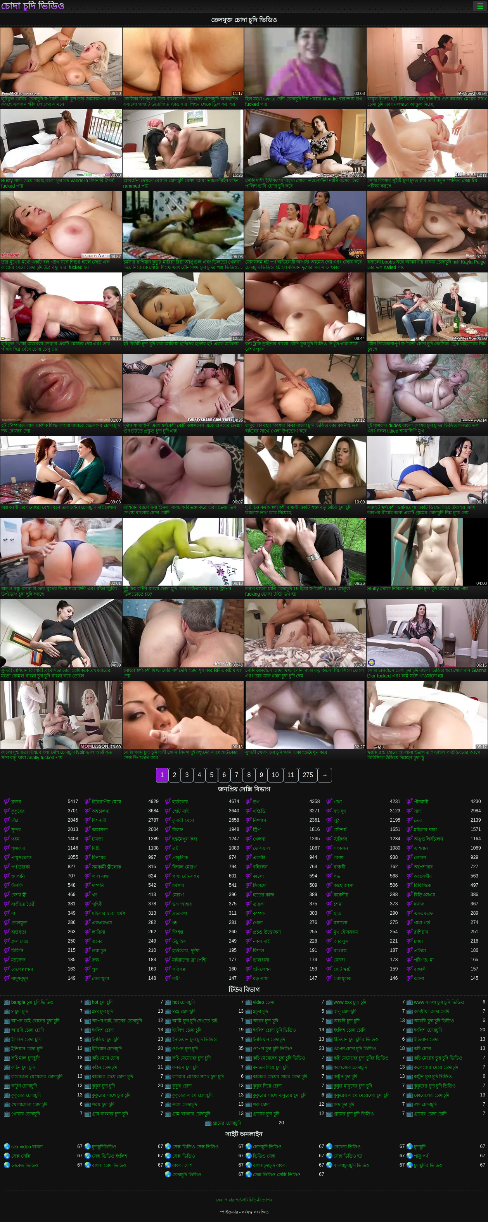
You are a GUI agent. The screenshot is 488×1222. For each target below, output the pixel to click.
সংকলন (341, 848)
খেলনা (259, 839)
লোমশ (420, 857)
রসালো (340, 923)
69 (174, 923)
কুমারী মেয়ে (183, 820)
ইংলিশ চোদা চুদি (186, 1030)
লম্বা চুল (99, 950)
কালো (258, 876)
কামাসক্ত (100, 829)
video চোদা (263, 1002)
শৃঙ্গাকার (18, 848)
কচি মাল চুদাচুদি (25, 1058)
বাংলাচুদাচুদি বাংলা (270, 1165)
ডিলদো (259, 885)
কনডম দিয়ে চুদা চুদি (271, 1067)
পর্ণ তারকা (20, 867)
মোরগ (178, 895)
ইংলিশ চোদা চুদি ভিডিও (274, 1030)
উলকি (16, 885)
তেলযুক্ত (19, 923)
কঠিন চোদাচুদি (104, 1067)
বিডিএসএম (424, 895)
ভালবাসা (261, 960)
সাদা (418, 811)
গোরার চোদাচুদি (25, 1114)
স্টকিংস (340, 839)
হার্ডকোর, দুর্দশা (185, 950)
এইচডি (259, 811)
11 (290, 775)
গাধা (338, 802)
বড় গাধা (260, 978)
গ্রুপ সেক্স (19, 941)
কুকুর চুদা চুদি (103, 1086)
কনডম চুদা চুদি (185, 1067)
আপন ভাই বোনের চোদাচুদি (117, 1021)
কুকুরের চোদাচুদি (26, 1095)
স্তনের (97, 941)
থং (94, 895)
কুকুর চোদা (181, 1086)
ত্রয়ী (176, 848)
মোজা (339, 960)
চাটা (176, 978)
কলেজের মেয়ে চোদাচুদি (436, 1067)
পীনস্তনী (421, 802)
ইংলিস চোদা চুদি (26, 1039)
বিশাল (258, 950)
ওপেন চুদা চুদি (185, 1048)
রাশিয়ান (421, 932)
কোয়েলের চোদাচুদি (431, 1095)
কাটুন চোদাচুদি (24, 1086)
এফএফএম (102, 923)
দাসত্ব (419, 904)
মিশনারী (99, 820)
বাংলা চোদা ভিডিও (109, 1165)
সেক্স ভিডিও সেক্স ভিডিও (195, 1147)
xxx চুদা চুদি (102, 1011)
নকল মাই (261, 941)
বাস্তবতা (18, 932)
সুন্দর (16, 829)
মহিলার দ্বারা (425, 829)
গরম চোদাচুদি (184, 1104)
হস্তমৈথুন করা (184, 839)
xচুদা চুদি (260, 1011)
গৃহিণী (97, 904)
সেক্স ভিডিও (183, 1156)
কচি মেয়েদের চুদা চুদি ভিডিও (279, 1058)
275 (308, 775)
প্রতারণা (179, 913)
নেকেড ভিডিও (347, 1147)
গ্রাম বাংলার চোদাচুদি (191, 1114)
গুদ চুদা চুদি (344, 1104)
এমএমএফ (423, 913)
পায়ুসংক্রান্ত (21, 857)
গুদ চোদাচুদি (425, 1104)
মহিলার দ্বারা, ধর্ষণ (108, 913)
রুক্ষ (95, 960)
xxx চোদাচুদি (183, 1011)
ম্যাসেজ (18, 960)
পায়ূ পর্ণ (421, 1156)
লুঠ (336, 820)
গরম (15, 839)
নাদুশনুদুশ (19, 978)
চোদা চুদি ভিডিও (32, 6)
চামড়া (97, 839)
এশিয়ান (421, 848)
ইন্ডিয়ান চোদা (426, 1039)
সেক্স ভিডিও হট (348, 1156)
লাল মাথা (100, 876)
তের (418, 820)
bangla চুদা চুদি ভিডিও (32, 1002)
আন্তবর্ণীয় (423, 876)
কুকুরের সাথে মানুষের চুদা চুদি (279, 1095)
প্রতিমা (420, 950)
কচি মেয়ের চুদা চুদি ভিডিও (438, 1058)
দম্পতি (98, 885)
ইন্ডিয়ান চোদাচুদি (107, 1048)
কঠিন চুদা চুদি (23, 1067)
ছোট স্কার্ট (342, 969)
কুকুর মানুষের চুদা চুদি (353, 1086)
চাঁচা (14, 820)
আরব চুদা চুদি (265, 1021)
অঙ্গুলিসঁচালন (428, 839)
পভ (337, 876)
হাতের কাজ (263, 895)
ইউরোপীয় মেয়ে (106, 802)
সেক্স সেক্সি (21, 1156)
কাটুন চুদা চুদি (346, 1076)
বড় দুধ (340, 811)
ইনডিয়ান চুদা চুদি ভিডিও (194, 1039)
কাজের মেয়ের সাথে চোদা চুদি (280, 1076)
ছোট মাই (180, 811)
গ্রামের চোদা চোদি (430, 1114)
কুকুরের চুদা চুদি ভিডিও (435, 1086)
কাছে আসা (343, 885)
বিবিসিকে (422, 885)
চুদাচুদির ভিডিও (428, 1165)
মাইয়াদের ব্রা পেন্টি (189, 960)
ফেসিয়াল (261, 848)
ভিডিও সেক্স (264, 1156)
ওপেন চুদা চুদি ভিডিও (272, 1048)
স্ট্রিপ (257, 829)
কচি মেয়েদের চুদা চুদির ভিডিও (361, 1058)
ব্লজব (16, 802)
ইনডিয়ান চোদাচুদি (269, 1039)
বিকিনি (17, 950)
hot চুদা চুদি (102, 1002)
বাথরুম (340, 950)
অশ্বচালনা (100, 811)
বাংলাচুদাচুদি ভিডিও (352, 1165)
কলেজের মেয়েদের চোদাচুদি (36, 1076)
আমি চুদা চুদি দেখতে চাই (194, 1021)
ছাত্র (337, 913)
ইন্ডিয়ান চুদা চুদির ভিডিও (356, 1039)
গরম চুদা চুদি (103, 1104)
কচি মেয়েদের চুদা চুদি (191, 1058)
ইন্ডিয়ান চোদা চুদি (27, 1048)
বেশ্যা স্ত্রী (18, 895)
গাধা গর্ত (422, 923)
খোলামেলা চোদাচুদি (29, 1104)
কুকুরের (18, 811)
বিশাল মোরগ (184, 867)
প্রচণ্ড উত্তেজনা (267, 932)
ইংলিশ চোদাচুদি (427, 1030)
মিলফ (177, 829)
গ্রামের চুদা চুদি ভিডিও (354, 1114)
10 (275, 775)
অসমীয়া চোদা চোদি (431, 1011)
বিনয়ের (99, 857)
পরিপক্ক (179, 969)
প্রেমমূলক (342, 978)
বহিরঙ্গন (260, 867)
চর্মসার (178, 885)
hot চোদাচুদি (183, 1002)
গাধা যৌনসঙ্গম (185, 876)
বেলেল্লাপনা (22, 969)
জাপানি (18, 876)
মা (13, 913)
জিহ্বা (177, 932)
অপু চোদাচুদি (345, 1011)
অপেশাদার (423, 867)
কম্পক (259, 913)
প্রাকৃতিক (180, 857)
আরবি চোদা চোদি (27, 1030)
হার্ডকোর (180, 802)
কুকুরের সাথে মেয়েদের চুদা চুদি (361, 1095)
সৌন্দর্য (340, 829)
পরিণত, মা (424, 960)
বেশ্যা (338, 857)
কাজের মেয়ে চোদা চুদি (112, 1076)
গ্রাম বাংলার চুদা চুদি (110, 1114)
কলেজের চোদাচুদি (350, 1067)
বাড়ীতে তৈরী (23, 904)
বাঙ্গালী (420, 969)
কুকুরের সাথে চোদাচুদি (192, 1095)
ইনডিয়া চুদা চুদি (106, 1039)
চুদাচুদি (420, 1147)
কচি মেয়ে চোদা (105, 1058)
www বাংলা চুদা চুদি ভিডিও (439, 1002)
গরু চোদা (261, 1104)
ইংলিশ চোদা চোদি (350, 1030)
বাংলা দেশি (182, 1165)
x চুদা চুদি (19, 1011)
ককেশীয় (341, 895)
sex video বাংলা (27, 1147)
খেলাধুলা (100, 978)
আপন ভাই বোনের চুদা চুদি (35, 1021)
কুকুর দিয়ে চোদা (267, 1086)
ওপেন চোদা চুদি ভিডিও (355, 1048)
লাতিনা (98, 932)
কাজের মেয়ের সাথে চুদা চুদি (197, 1076)
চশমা (338, 904)
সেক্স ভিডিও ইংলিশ (110, 1156)
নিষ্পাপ (259, 820)
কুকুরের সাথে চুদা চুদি (111, 1095)
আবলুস (341, 941)
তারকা (259, 904)
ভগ (256, 802)
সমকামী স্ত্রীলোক (106, 867)
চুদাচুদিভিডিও (104, 1147)
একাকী (259, 857)
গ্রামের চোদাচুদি (227, 1123)
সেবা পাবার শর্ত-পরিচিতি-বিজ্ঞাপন (244, 1200)
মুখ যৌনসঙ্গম (346, 932)
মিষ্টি (96, 848)
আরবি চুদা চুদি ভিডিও (434, 1021)
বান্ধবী (339, 867)
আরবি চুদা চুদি (347, 1021)
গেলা (258, 923)
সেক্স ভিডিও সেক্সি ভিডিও (277, 1174)
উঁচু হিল (179, 941)
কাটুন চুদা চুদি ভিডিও (433, 1076)
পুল (95, 969)
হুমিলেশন (262, 969)
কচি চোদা (422, 1048)
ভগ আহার (182, 904)
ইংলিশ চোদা (103, 1030)
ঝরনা (419, 978)
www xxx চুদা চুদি (350, 1002)
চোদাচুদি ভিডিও (267, 1147)
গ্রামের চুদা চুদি (266, 1114)
